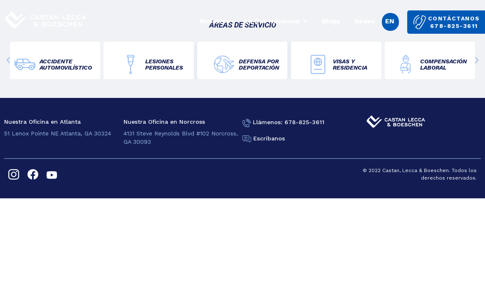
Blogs (331, 21)
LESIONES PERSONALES (164, 64)
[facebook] (32, 174)
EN (389, 21)
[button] (8, 60)
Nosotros (215, 21)
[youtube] (52, 174)
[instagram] (13, 174)
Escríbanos (269, 138)
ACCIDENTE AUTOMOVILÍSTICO (66, 64)
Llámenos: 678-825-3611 (288, 122)
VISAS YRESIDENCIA (350, 64)
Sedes (364, 21)
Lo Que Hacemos (276, 21)
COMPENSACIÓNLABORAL (443, 64)
